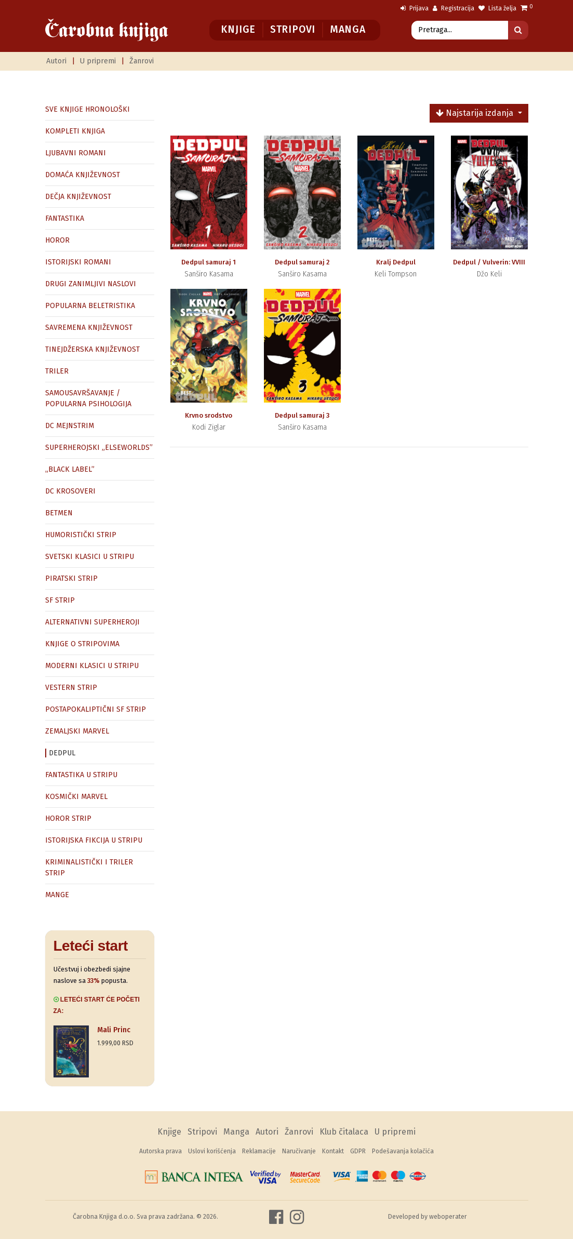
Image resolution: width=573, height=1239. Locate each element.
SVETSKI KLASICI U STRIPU (89, 556)
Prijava (415, 8)
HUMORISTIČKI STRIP (80, 534)
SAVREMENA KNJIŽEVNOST (88, 327)
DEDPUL (62, 753)
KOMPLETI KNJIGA (75, 131)
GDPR (358, 1151)
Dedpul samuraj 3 (302, 415)
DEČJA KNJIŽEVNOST (78, 196)
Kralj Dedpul (396, 262)
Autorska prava (160, 1151)
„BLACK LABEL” (70, 469)
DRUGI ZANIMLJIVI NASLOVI (90, 283)
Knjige (238, 29)
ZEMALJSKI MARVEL (77, 731)
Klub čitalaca (343, 1132)
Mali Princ (113, 1029)
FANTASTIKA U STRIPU (81, 774)
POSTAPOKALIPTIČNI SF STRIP (95, 709)
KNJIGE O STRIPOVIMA (82, 644)
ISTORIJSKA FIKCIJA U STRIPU (93, 840)
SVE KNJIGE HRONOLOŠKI (87, 109)
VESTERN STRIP (71, 687)
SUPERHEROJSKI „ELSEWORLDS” (99, 447)
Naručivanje (299, 1151)
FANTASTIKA (64, 218)
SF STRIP (60, 600)
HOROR (57, 240)
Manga (348, 29)
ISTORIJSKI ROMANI (78, 262)
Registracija (453, 8)
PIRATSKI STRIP (71, 578)
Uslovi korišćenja (212, 1151)
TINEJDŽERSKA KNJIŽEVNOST (92, 349)
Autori (56, 61)
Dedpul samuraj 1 (208, 262)
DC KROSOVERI (70, 491)
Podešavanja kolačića (403, 1151)
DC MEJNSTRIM (69, 425)
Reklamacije (259, 1151)
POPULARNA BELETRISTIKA (90, 305)
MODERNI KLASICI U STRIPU (92, 665)
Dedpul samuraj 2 (302, 262)
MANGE (57, 894)
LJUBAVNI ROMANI (75, 153)
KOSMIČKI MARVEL (76, 796)
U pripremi (97, 61)
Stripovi (292, 29)
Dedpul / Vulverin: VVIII (489, 262)
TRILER (57, 371)
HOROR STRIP (68, 818)
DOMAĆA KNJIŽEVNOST (82, 174)
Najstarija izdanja (475, 113)
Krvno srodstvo (208, 415)
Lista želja (497, 8)
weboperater (448, 1216)
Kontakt (333, 1151)
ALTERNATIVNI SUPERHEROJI (92, 622)
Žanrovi (141, 61)
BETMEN (59, 513)
